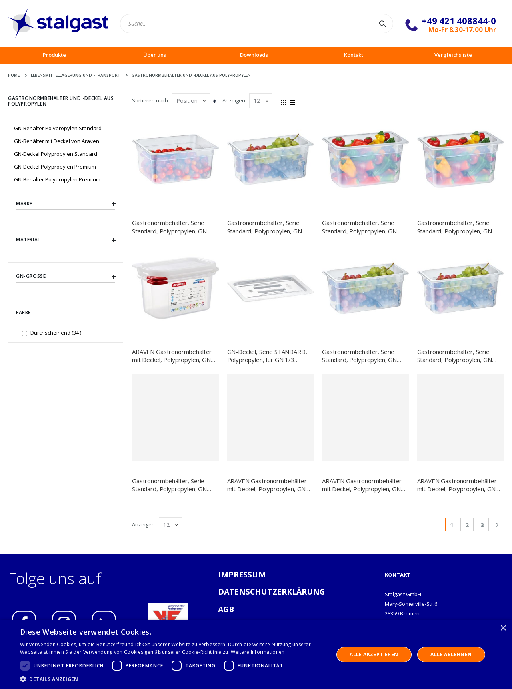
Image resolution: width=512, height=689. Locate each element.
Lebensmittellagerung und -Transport (75, 75)
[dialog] (256, 654)
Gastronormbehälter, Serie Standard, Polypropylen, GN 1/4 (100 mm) (359, 227)
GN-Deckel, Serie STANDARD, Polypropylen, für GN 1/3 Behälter (267, 356)
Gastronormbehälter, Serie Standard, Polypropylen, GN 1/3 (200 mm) (454, 356)
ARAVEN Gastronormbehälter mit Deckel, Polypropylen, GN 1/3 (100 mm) (457, 485)
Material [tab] (65, 240)
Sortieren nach (150, 100)
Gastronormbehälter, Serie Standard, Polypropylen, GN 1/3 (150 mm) (264, 227)
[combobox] (256, 23)
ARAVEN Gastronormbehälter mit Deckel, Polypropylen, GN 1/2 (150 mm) (362, 485)
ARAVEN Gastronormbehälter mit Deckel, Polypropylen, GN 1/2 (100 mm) (267, 485)
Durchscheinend (56, 332)
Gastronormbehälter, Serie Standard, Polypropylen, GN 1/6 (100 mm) (169, 485)
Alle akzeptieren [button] (374, 654)
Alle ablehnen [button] (451, 654)
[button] (172, 679)
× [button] (503, 628)
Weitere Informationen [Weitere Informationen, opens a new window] (257, 652)
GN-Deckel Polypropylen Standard (55, 153)
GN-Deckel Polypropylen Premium (55, 166)
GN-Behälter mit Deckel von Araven (56, 141)
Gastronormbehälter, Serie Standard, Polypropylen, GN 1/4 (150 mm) (454, 227)
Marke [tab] (65, 203)
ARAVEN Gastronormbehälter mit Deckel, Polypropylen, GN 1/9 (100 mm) (172, 356)
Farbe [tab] (65, 313)
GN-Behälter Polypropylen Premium (57, 179)
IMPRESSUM (242, 574)
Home (14, 75)
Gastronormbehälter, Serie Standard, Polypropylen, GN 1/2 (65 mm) (169, 227)
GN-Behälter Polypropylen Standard (58, 128)
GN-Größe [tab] (65, 276)
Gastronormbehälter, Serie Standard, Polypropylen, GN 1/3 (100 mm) (359, 356)
